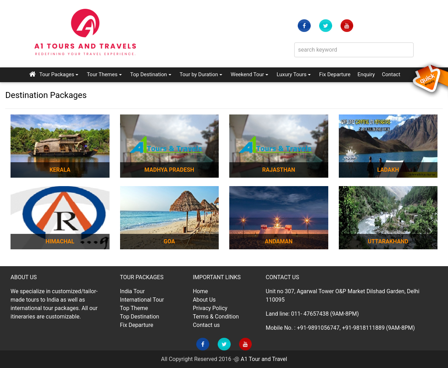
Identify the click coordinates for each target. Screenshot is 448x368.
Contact (391, 74)
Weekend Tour (247, 74)
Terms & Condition (216, 316)
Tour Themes (102, 74)
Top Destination (148, 74)
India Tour (132, 291)
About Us (204, 299)
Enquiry (366, 74)
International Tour (142, 299)
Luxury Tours (292, 74)
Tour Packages (56, 74)
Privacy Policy (210, 308)
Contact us (206, 325)
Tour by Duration (199, 74)
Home (200, 291)
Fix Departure (334, 74)
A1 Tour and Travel (264, 359)
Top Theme (134, 308)
